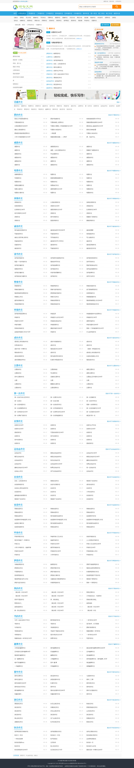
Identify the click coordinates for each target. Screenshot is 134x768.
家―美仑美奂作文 (20, 610)
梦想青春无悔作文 (56, 293)
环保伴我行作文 (19, 536)
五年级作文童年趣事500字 (22, 651)
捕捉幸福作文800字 (56, 328)
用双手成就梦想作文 (92, 564)
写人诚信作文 (90, 237)
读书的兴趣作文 (19, 272)
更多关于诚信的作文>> (114, 226)
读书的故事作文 (55, 265)
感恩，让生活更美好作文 (58, 150)
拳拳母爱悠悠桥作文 (56, 178)
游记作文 (62, 109)
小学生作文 (118, 1)
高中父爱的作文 (19, 376)
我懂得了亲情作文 (92, 217)
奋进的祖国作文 (19, 527)
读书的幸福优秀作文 (20, 313)
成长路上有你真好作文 (21, 341)
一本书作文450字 (91, 634)
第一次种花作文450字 (21, 412)
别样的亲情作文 (91, 202)
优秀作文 (107, 17)
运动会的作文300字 (56, 464)
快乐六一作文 (18, 735)
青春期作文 (17, 286)
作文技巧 (100, 17)
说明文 (114, 17)
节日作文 (43, 17)
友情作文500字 (56, 32)
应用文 (22, 17)
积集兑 (36, 755)
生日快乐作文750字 (56, 749)
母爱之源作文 (18, 189)
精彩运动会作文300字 (93, 456)
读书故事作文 (90, 272)
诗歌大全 (37, 20)
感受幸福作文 (90, 321)
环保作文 (19, 109)
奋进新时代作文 (91, 516)
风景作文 (29, 20)
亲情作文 (38, 106)
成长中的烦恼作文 (56, 341)
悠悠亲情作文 (54, 220)
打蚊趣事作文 (54, 651)
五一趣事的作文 (19, 659)
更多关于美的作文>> (114, 588)
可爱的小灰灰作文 (92, 133)
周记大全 (79, 17)
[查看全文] (79, 38)
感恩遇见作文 (54, 146)
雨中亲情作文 (54, 217)
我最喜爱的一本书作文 (93, 631)
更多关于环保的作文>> (114, 532)
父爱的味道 (53, 369)
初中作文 (111, 1)
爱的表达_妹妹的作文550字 (94, 126)
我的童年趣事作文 (20, 655)
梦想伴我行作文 (55, 568)
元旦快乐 (53, 742)
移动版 (74, 760)
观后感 (80, 20)
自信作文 (112, 106)
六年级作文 (78, 13)
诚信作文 (45, 106)
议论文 (16, 20)
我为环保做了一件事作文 (22, 540)
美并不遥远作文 (19, 599)
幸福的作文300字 (91, 317)
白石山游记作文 (55, 703)
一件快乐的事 (18, 739)
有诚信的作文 (18, 241)
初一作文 (94, 13)
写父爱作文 (53, 373)
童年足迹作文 (18, 679)
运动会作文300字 (91, 453)
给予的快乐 (53, 739)
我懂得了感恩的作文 (92, 150)
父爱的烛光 (16, 70)
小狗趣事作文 (54, 659)
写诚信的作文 (18, 234)
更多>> (119, 102)
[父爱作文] (49, 57)
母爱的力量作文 (19, 192)
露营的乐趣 (16, 56)
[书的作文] (49, 74)
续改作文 (92, 17)
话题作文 (94, 20)
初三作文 (109, 13)
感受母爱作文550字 (56, 189)
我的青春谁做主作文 (92, 304)
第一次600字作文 (91, 401)
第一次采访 (17, 401)
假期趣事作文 (90, 666)
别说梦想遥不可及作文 (93, 575)
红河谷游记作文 (55, 722)
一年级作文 (31, 13)
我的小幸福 (16, 67)
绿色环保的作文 (91, 536)
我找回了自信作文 (20, 499)
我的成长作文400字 (56, 349)
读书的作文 (53, 276)
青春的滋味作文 (19, 289)
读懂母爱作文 (18, 174)
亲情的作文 (17, 202)
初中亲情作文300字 (20, 213)
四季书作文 (53, 638)
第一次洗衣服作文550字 (93, 408)
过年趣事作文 (90, 651)
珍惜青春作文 (90, 293)
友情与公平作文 (58, 70)
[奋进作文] (49, 88)
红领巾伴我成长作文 (56, 360)
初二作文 (101, 13)
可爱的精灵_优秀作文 (57, 122)
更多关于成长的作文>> (114, 337)
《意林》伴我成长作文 (93, 349)
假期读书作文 (18, 269)
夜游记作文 (89, 722)
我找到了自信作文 (92, 481)
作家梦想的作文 (55, 582)
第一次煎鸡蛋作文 (20, 404)
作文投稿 (70, 760)
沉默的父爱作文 (55, 376)
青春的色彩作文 (91, 286)
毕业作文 (86, 20)
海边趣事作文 (90, 662)
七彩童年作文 (90, 676)
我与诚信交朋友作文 (20, 230)
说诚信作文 (17, 244)
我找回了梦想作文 (92, 579)
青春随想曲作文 (91, 297)
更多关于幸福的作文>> (114, 310)
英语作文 (73, 20)
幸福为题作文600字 (92, 324)
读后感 (86, 17)
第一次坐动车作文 (56, 404)
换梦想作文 (57, 53)
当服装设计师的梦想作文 (58, 579)
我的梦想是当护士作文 (21, 579)
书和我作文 (17, 634)
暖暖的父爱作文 (55, 384)
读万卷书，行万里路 (92, 623)
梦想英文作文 (18, 568)
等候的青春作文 (19, 304)
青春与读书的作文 (56, 289)
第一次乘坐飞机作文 (20, 415)
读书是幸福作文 (58, 60)
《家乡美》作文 (91, 610)
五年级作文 (68, 13)
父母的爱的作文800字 (21, 126)
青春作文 (59, 106)
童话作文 (59, 20)
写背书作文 (89, 638)
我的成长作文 (18, 352)
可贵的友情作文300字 (57, 432)
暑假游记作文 (58, 77)
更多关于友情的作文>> (114, 421)
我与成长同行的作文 (56, 356)
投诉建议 (116, 24)
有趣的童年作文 (55, 694)
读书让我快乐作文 (92, 731)
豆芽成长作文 (18, 345)
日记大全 (72, 17)
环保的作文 (89, 555)
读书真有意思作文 (92, 258)
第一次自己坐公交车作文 (22, 397)
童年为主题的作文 (92, 690)
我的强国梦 (16, 73)
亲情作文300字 (54, 206)
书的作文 (41, 109)
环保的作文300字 (55, 551)
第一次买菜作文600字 (93, 412)
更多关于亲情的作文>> (114, 198)
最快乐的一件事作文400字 (94, 749)
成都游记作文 (18, 722)
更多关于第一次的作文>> (113, 393)
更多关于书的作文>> (114, 616)
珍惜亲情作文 (18, 206)
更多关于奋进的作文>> (114, 505)
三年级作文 (50, 13)
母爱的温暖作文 (19, 185)
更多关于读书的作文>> (114, 254)
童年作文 (55, 109)
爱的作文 (17, 106)
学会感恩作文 (54, 154)
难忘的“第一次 (90, 415)
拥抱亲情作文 (90, 220)
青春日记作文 (54, 297)
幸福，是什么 (17, 63)
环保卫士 (17, 544)
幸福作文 (66, 106)
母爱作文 (31, 106)
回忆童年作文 (58, 84)
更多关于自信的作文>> (114, 477)
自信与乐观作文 (55, 484)
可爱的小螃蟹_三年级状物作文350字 (61, 126)
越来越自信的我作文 (20, 495)
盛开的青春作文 (19, 300)
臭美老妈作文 (18, 607)
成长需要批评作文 (20, 360)
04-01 (89, 53)
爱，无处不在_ (90, 137)
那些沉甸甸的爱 (91, 129)
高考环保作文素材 (18, 77)
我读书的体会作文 (92, 265)
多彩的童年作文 (55, 679)
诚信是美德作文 (91, 244)
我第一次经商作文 (92, 404)
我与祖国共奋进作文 (56, 516)
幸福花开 (53, 313)
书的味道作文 (18, 631)
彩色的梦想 (107, 73)
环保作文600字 (18, 551)
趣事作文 (48, 109)
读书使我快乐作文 (56, 731)
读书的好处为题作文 (20, 276)
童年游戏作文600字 (20, 683)
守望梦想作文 (18, 571)
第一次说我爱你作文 (20, 408)
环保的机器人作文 (92, 551)
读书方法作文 (90, 276)
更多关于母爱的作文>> (114, 170)
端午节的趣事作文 (20, 662)
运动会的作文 (18, 460)
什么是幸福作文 (91, 332)
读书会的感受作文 (92, 269)
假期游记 (15, 84)
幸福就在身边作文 (56, 321)
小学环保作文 (54, 555)
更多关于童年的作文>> (114, 672)
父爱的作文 (57, 57)
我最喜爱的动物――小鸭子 (58, 137)
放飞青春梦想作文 (92, 289)
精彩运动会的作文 (56, 453)
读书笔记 (66, 20)
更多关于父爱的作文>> (114, 365)
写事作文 (50, 17)
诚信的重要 (89, 230)
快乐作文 (69, 109)
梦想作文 (27, 109)
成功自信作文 (90, 484)
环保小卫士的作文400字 (93, 544)
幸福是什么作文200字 (57, 317)
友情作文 (96, 106)
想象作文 (65, 17)
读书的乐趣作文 (19, 265)
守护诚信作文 (54, 237)
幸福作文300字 (18, 321)
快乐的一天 (89, 742)
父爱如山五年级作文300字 (94, 376)
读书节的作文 (90, 261)
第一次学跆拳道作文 (56, 408)
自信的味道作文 (19, 484)
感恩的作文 (17, 154)
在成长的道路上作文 (92, 356)
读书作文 (52, 106)
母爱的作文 (17, 181)
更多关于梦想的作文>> (114, 560)
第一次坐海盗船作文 (56, 415)
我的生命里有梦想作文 (93, 568)
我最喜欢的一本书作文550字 (23, 638)
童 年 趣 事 (53, 662)
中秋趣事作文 (54, 666)
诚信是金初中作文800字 (57, 230)
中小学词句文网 (22, 1)
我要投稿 (106, 24)
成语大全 (106, 1)
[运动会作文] (50, 81)
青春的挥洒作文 (55, 300)
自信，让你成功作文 (60, 64)
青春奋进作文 (58, 88)
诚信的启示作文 (91, 248)
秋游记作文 (89, 703)
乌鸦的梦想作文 (56, 42)
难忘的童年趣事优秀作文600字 (95, 648)
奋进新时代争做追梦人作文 (22, 519)
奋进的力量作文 (19, 523)
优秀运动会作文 (91, 464)
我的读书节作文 (55, 261)
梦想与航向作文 (55, 571)
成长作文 (73, 106)
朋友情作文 (17, 432)
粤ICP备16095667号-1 (80, 763)
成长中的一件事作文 (20, 349)
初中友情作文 (54, 436)
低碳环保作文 (54, 540)
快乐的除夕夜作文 (92, 735)
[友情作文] (49, 70)
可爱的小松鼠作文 (56, 129)
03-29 (89, 88)
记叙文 (16, 17)
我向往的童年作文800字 (57, 690)
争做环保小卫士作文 (56, 536)
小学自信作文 (90, 492)
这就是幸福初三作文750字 (22, 332)
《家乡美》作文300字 (21, 592)
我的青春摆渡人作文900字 (94, 300)
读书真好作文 (54, 269)
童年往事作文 (58, 67)
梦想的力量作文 (55, 575)
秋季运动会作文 (55, 467)
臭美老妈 (89, 603)
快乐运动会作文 (55, 460)
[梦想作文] (49, 53)
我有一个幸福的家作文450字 (95, 328)
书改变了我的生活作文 (57, 631)
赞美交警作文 (90, 592)
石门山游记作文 (55, 718)
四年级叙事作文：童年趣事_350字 (96, 659)
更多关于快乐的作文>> (114, 727)
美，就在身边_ (54, 599)
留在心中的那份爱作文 (21, 118)
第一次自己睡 (54, 401)
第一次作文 (88, 106)
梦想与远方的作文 (20, 582)
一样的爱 (53, 133)
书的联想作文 (54, 627)
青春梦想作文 (54, 286)
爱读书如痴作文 (55, 118)
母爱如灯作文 (54, 185)
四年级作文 (59, 13)
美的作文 (34, 109)
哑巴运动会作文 (19, 456)
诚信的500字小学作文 (57, 241)
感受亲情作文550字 (56, 209)
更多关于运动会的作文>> (113, 449)
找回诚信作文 (90, 234)
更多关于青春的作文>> (114, 282)
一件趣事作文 (18, 666)
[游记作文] (49, 77)
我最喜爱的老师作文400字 (94, 122)
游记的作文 (17, 707)
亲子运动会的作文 (56, 471)
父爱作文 (80, 106)
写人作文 (28, 17)
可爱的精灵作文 (19, 122)
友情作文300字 (18, 429)
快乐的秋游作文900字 (21, 749)
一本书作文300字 (91, 620)
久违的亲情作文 (55, 202)
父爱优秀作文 (54, 387)
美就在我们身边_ (91, 599)
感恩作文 (24, 106)
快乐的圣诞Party (19, 742)
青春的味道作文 (55, 304)
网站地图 (65, 760)
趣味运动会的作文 (92, 460)
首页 (15, 13)
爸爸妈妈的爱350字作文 (93, 118)
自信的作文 (17, 492)
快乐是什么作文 (91, 746)
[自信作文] (49, 64)
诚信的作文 (53, 244)
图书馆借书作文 (55, 620)
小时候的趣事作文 (20, 648)
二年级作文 (40, 13)
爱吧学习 (22, 755)
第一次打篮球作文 (107, 53)
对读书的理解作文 (56, 272)
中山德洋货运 (29, 755)
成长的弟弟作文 (19, 356)
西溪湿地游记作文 (92, 707)
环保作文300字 (54, 544)
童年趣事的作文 (55, 648)
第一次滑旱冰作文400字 (57, 412)
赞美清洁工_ (18, 603)
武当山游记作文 (55, 711)
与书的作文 (17, 627)
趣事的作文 (53, 655)
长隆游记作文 (54, 707)
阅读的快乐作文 (107, 43)
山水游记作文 (90, 711)
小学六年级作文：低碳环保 (22, 547)
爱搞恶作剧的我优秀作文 (22, 133)
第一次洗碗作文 (91, 397)
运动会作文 (58, 81)
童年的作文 (89, 686)
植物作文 (35, 17)
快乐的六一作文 (55, 735)
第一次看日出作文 (56, 397)
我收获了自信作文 (56, 499)
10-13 (42, 56)
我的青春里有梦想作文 (21, 293)
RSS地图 (60, 760)
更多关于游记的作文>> (114, 700)
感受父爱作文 (90, 369)
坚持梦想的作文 (19, 575)
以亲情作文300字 (19, 209)
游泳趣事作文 (90, 655)
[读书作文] (49, 60)
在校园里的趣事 (17, 87)
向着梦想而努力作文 (92, 571)
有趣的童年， (18, 694)
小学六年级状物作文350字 (22, 137)
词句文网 (61, 763)
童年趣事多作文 (19, 690)
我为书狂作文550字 (56, 634)
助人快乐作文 (54, 746)
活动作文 (51, 20)
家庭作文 (57, 17)
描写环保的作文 (55, 547)
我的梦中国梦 (107, 63)
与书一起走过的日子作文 (61, 74)
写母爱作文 (17, 178)
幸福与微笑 (17, 324)
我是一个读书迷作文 (20, 261)
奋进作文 (18, 505)
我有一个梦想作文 (92, 582)
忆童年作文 (53, 683)
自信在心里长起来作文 (21, 488)
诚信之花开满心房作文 (21, 237)
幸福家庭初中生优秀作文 (94, 313)
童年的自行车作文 (20, 686)
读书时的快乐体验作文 (21, 731)
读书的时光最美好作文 (57, 258)
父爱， (16, 380)
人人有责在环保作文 (92, 540)
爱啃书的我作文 (91, 627)
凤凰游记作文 (90, 718)
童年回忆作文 (90, 683)
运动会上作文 (18, 471)
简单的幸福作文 (19, 328)
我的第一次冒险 (17, 60)
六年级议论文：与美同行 (94, 596)
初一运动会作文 (91, 467)
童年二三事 (89, 679)
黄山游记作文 (18, 718)
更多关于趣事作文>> (114, 644)
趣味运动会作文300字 (21, 467)
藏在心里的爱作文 (20, 129)
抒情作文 (44, 20)
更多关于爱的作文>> (114, 115)
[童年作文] (49, 67)
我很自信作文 (54, 481)
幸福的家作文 (54, 324)
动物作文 (22, 20)
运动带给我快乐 (91, 739)
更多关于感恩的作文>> (114, 143)
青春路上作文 (18, 297)
